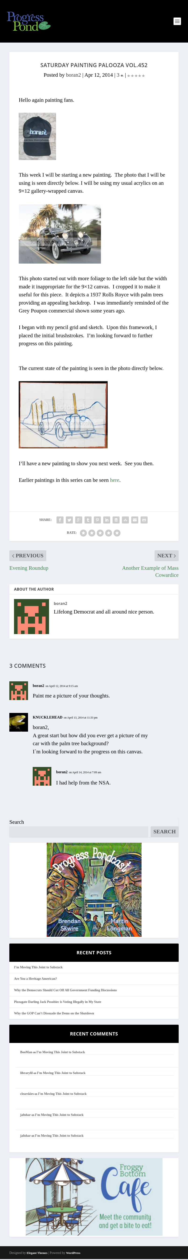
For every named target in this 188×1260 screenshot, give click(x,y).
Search (16, 823)
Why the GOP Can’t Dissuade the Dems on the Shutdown (54, 1014)
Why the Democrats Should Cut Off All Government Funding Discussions (65, 991)
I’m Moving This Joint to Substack (38, 968)
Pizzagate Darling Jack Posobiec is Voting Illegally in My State (57, 1002)
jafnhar (25, 1115)
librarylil (26, 1074)
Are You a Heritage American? (35, 979)
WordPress (73, 1254)
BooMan (26, 1053)
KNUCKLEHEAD (47, 718)
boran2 (73, 76)
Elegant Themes (37, 1254)
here (114, 481)
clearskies (27, 1095)
